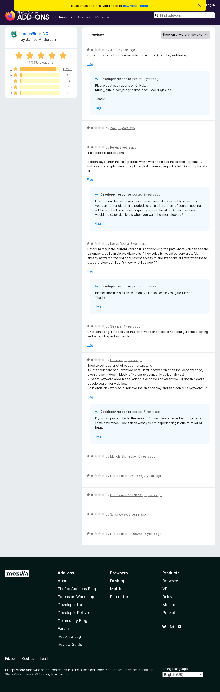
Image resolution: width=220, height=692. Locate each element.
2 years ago (126, 50)
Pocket (168, 612)
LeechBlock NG (34, 33)
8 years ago (137, 514)
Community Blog (72, 620)
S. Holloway (118, 514)
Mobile (116, 588)
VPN (166, 588)
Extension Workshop (76, 596)
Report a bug (69, 636)
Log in (210, 5)
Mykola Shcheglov (123, 456)
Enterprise (119, 596)
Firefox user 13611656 (126, 476)
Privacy (10, 658)
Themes (83, 17)
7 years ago (152, 476)
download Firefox (136, 6)
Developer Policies (74, 612)
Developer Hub (71, 604)
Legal (44, 658)
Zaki (113, 128)
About (63, 581)
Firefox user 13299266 (126, 534)
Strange (116, 326)
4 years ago (132, 326)
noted (45, 670)
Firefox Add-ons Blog (77, 588)
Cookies (28, 658)
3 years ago (139, 243)
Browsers (170, 581)
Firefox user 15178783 (126, 495)
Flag (90, 64)
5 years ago (133, 360)
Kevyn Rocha (119, 243)
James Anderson (41, 39)
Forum (63, 628)
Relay (167, 596)
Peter (114, 147)
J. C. (113, 50)
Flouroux (116, 360)
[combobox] (184, 15)
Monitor (169, 604)
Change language (175, 669)
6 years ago (147, 456)
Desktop (117, 581)
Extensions (63, 17)
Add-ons (66, 573)
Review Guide (70, 644)
